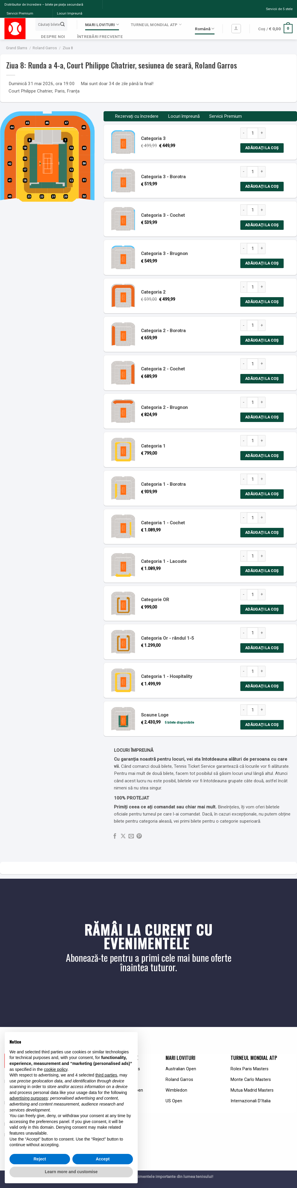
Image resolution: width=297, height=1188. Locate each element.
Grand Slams (16, 48)
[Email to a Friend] (131, 836)
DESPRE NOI (53, 36)
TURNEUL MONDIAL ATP (156, 24)
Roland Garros (45, 48)
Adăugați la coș (262, 148)
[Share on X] (123, 836)
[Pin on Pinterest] (139, 836)
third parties (106, 1075)
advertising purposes (28, 1098)
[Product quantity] (252, 133)
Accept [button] (103, 1159)
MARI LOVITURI (102, 24)
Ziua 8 (68, 48)
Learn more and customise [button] (71, 1171)
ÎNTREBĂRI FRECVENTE (100, 36)
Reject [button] (40, 1159)
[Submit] (62, 24)
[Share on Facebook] (114, 836)
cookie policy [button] (55, 1069)
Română (205, 28)
